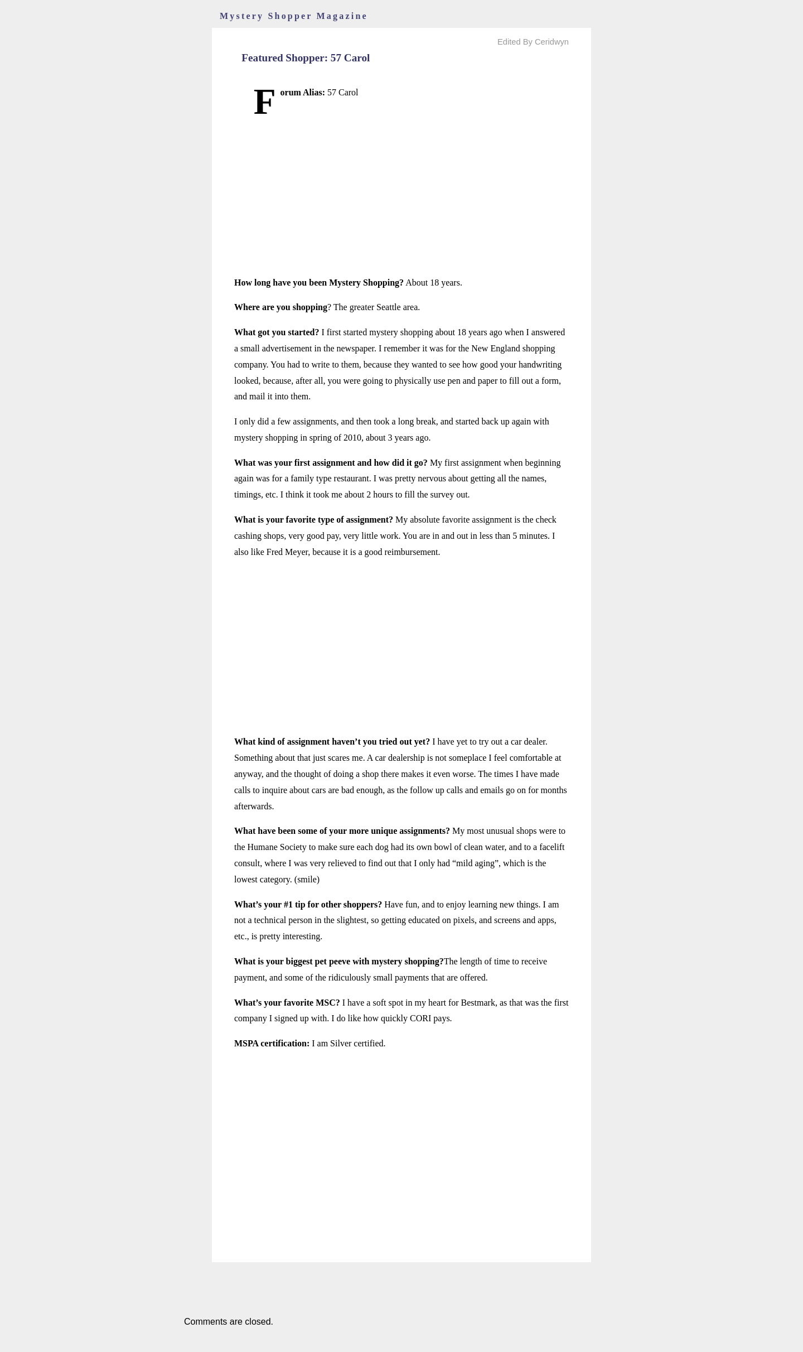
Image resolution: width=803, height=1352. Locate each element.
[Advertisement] (401, 197)
